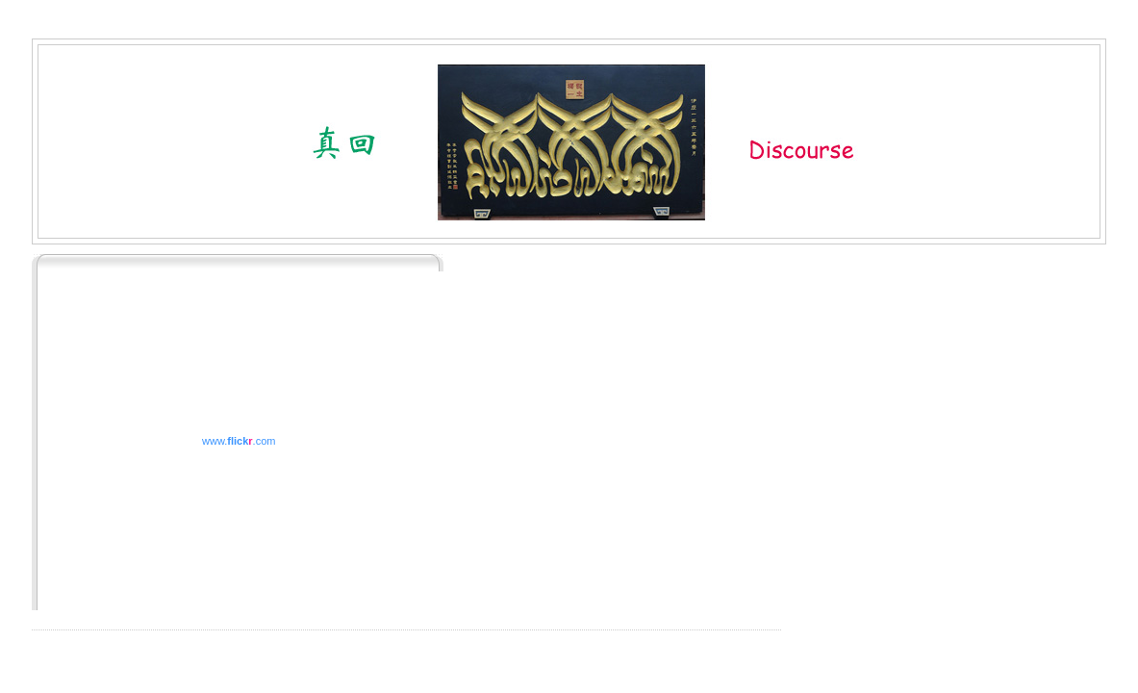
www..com (238, 441)
